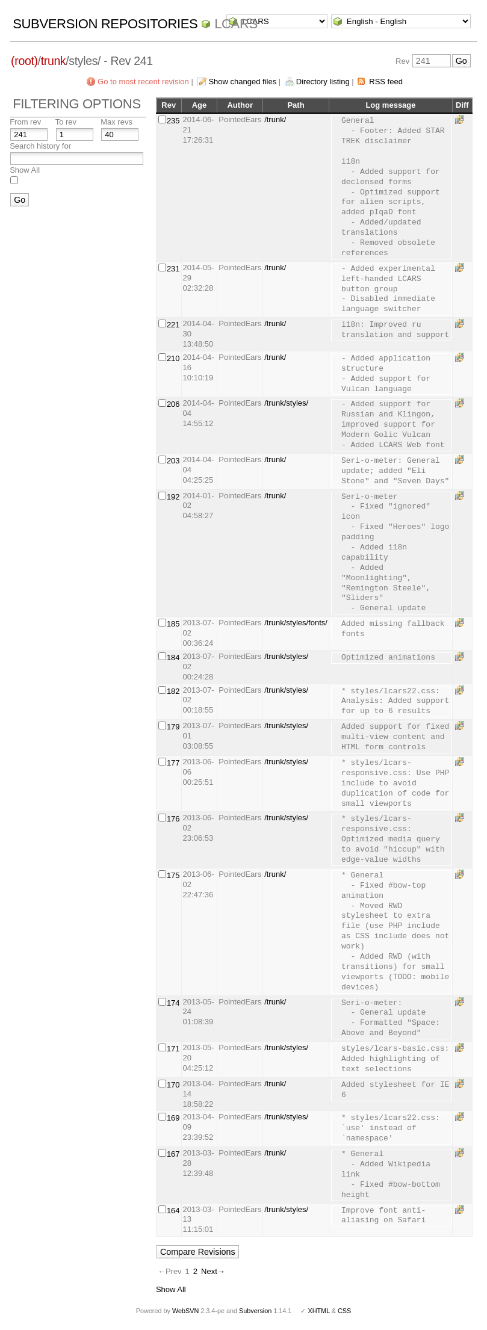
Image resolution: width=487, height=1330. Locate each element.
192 (173, 496)
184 (173, 657)
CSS (344, 1310)
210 (173, 358)
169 (173, 1117)
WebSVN (185, 1310)
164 (173, 1210)
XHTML (318, 1310)
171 (173, 1048)
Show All (25, 170)
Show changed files (242, 81)
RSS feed (386, 81)
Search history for (40, 145)
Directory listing (323, 81)
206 (173, 404)
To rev (65, 121)
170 (173, 1084)
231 (173, 268)
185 (173, 623)
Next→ (213, 1271)
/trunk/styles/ (286, 402)
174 (173, 1002)
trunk (53, 60)
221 (173, 324)
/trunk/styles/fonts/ (295, 622)
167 (173, 1153)
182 (173, 691)
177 (173, 762)
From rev (25, 121)
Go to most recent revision (143, 81)
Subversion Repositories (105, 23)
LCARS (236, 23)
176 (173, 818)
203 (173, 460)
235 (173, 120)
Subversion (255, 1310)
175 (173, 875)
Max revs (116, 121)
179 (173, 726)
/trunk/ (275, 119)
